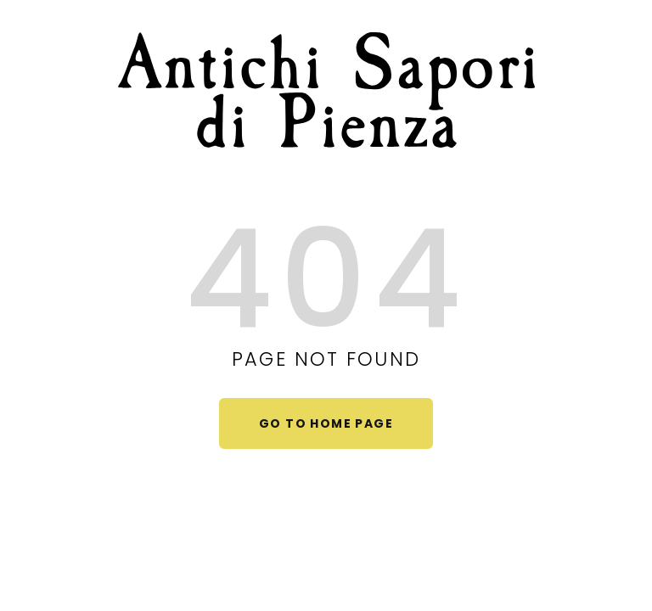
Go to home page (326, 423)
